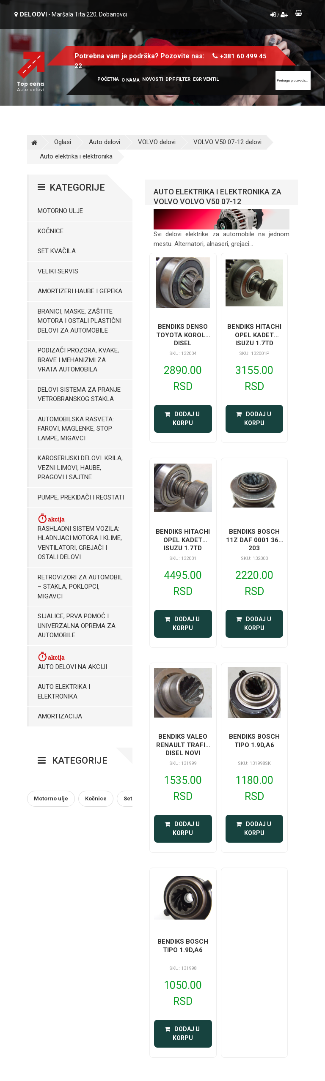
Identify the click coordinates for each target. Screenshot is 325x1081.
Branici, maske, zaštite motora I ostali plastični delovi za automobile (79, 321)
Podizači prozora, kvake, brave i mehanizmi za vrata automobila (78, 360)
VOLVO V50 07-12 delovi (227, 142)
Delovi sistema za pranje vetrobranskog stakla (79, 394)
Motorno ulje (60, 211)
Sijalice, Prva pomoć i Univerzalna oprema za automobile (77, 625)
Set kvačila (57, 251)
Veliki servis (58, 271)
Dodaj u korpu (183, 418)
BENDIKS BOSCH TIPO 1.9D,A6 (254, 741)
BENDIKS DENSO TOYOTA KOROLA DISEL (183, 335)
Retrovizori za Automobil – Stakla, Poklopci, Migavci (80, 586)
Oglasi (62, 142)
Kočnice (50, 231)
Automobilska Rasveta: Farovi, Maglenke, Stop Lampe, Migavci (76, 428)
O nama (130, 80)
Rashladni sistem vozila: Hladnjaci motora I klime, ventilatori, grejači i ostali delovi (80, 537)
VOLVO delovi (157, 142)
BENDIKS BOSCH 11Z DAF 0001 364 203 (254, 540)
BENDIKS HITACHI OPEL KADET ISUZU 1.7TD (254, 335)
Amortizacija (60, 716)
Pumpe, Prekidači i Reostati (81, 497)
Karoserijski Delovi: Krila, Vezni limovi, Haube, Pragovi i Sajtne (80, 467)
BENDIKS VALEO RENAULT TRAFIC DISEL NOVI (183, 745)
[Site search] (293, 80)
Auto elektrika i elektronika (76, 156)
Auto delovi (104, 142)
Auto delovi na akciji (72, 661)
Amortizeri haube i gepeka (80, 291)
